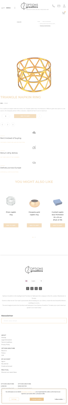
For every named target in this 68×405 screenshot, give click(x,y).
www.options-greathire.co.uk (28, 391)
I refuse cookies (59, 399)
